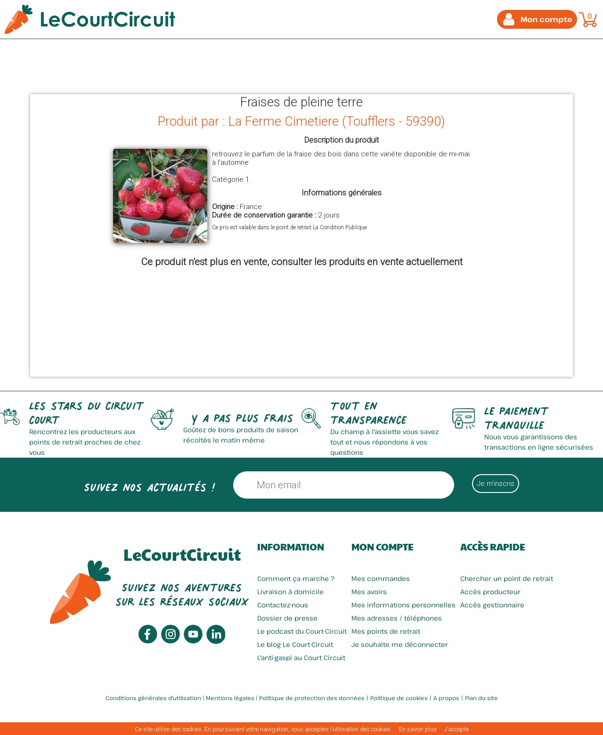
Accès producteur (490, 591)
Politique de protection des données (312, 698)
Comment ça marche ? (295, 578)
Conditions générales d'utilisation (153, 698)
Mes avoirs (369, 591)
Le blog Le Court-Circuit (295, 644)
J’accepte (456, 729)
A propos (446, 698)
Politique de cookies (399, 698)
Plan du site (481, 698)
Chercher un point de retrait (506, 578)
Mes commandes (380, 578)
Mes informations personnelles (403, 604)
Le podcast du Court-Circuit (302, 631)
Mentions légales (230, 698)
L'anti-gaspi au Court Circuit (301, 657)
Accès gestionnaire (492, 604)
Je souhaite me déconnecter (399, 644)
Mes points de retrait (385, 631)
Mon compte (382, 546)
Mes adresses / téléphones (396, 618)
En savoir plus (418, 729)
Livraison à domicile (290, 591)
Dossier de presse (287, 618)
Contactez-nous (282, 604)
